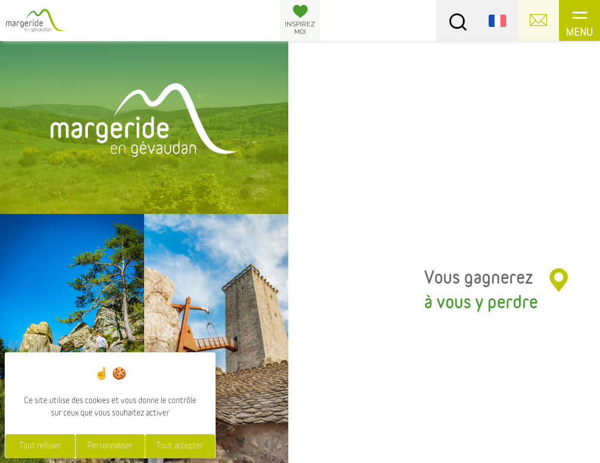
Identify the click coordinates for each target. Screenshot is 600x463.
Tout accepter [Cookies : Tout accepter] (179, 446)
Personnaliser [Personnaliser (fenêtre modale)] (109, 446)
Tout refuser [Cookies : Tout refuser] (40, 446)
